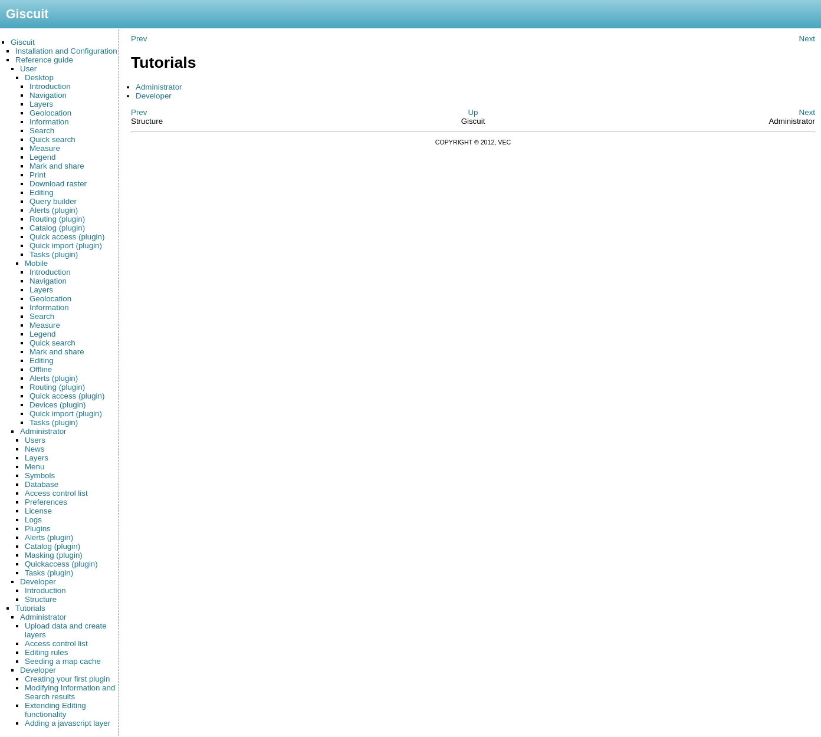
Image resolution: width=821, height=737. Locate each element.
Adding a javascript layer (67, 723)
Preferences (46, 502)
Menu (34, 466)
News (34, 449)
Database (41, 484)
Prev (139, 38)
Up (473, 112)
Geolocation (50, 112)
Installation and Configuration (66, 51)
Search (41, 130)
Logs (33, 519)
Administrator (43, 431)
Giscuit (23, 42)
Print (37, 174)
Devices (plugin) (57, 404)
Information (49, 121)
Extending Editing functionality (55, 710)
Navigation (48, 95)
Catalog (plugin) (57, 227)
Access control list (56, 493)
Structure (41, 599)
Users (35, 440)
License (38, 510)
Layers (41, 104)
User (28, 68)
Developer (38, 581)
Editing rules (46, 652)
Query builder (53, 201)
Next (807, 38)
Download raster (58, 183)
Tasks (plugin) (53, 254)
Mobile (36, 263)
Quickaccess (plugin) (61, 564)
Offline (40, 369)
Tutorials (30, 608)
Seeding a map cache (63, 661)
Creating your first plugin (67, 679)
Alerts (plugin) (53, 210)
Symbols (40, 475)
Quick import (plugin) (65, 245)
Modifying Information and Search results (70, 692)
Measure (44, 148)
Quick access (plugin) (66, 236)
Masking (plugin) (54, 555)
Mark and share (56, 166)
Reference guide (44, 59)
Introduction (50, 86)
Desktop (39, 77)
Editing (41, 192)
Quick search (52, 139)
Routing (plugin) (57, 219)
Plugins (38, 528)
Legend (42, 157)
